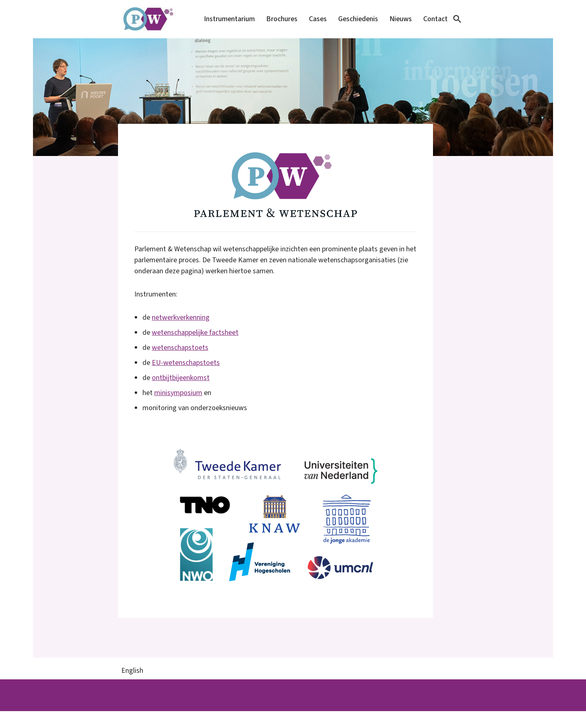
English (132, 675)
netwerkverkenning (181, 321)
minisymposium (178, 397)
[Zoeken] (457, 19)
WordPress (138, 706)
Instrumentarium (225, 19)
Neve (129, 695)
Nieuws (400, 19)
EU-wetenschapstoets (186, 367)
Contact (435, 19)
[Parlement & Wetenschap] (153, 19)
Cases (315, 19)
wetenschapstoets (180, 352)
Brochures (278, 19)
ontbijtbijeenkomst (181, 382)
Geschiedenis (356, 19)
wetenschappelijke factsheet (195, 337)
